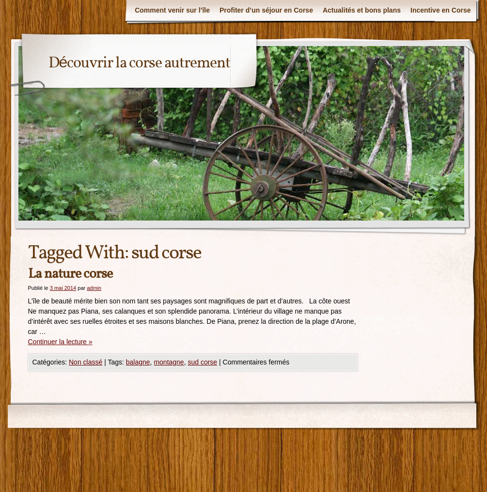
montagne (169, 362)
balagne (138, 362)
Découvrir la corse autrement (139, 63)
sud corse (202, 362)
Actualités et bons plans (362, 10)
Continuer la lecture (60, 342)
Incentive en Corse (440, 10)
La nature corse (70, 274)
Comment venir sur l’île (172, 10)
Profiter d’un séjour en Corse (266, 10)
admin (94, 288)
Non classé (85, 362)
